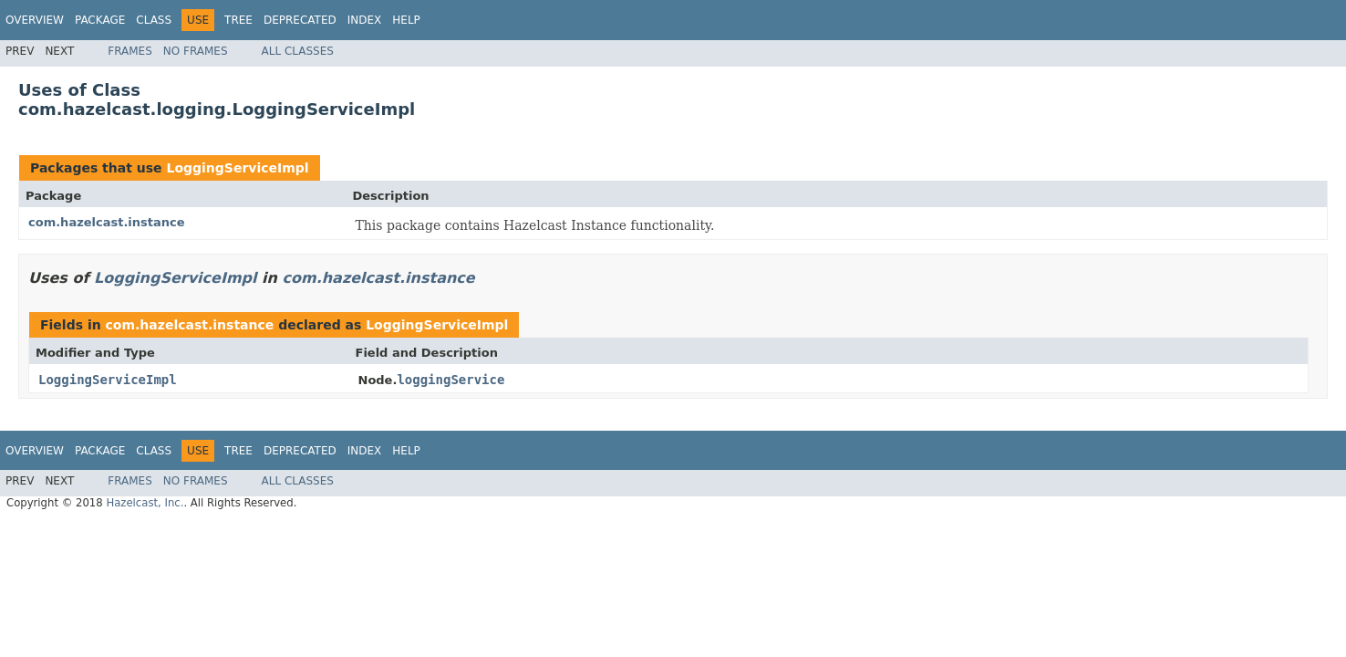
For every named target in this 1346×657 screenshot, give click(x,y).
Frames (130, 51)
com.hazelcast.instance (106, 222)
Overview (34, 20)
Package (100, 20)
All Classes (298, 51)
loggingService (450, 379)
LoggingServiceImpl (237, 168)
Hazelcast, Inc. (144, 502)
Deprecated (300, 20)
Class (153, 20)
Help (406, 20)
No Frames (195, 51)
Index (364, 20)
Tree (238, 20)
